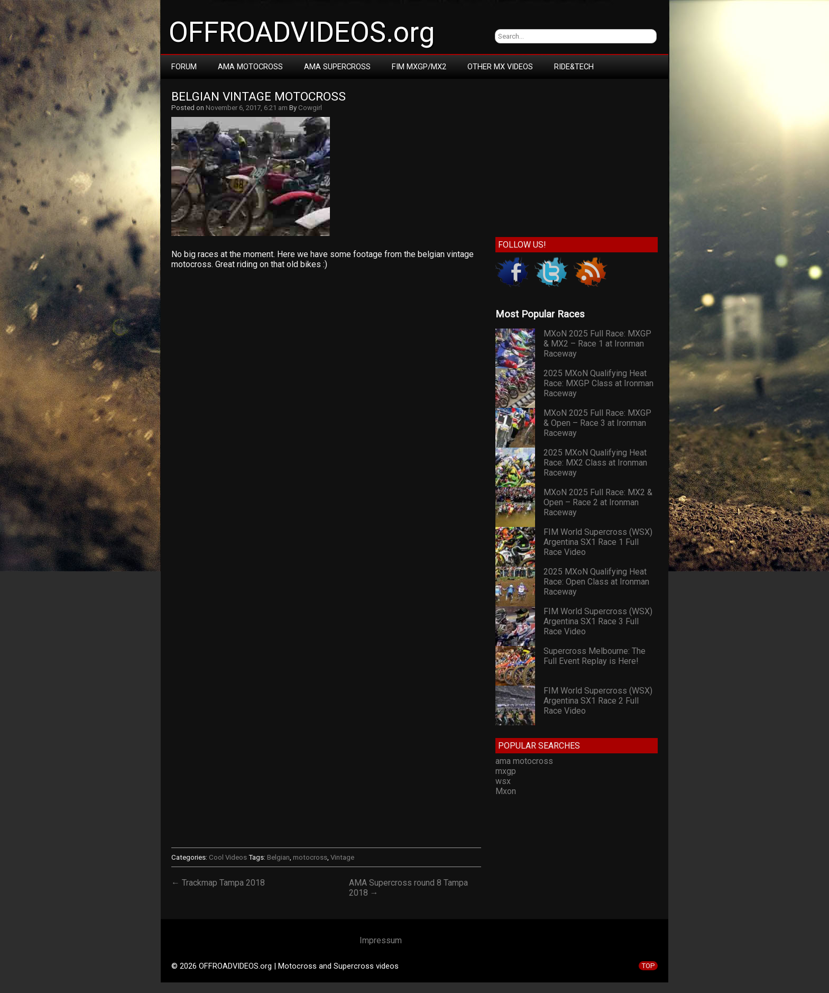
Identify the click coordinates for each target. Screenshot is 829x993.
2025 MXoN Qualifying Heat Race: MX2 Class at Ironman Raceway (595, 463)
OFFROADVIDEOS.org (302, 32)
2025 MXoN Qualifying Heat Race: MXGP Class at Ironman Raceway (598, 383)
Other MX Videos (500, 66)
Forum (184, 66)
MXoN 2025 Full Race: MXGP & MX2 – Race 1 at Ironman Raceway (597, 344)
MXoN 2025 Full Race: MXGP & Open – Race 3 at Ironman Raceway (597, 423)
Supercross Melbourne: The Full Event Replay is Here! (595, 656)
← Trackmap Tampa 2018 (218, 883)
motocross (310, 857)
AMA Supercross (337, 66)
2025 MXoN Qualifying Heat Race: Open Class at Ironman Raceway (596, 582)
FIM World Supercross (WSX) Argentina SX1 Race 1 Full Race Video (598, 542)
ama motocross (524, 761)
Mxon (505, 791)
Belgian (278, 857)
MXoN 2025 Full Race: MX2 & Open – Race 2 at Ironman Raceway (598, 502)
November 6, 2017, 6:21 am (247, 108)
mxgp (505, 771)
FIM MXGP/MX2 (419, 66)
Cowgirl (310, 108)
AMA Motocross (250, 66)
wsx (503, 781)
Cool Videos (228, 857)
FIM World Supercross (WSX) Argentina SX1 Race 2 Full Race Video (598, 701)
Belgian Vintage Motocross (258, 96)
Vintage (342, 857)
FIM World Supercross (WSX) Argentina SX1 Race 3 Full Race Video (598, 621)
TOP (648, 966)
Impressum (381, 940)
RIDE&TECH (574, 66)
